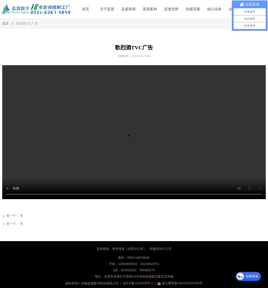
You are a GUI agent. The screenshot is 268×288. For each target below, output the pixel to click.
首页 (5, 23)
